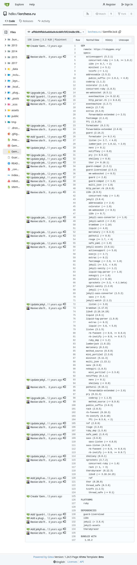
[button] (64, 57)
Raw (78, 39)
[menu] (59, 562)
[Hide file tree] (6, 32)
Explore (19, 4)
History (109, 39)
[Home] (7, 4)
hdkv (12, 14)
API (82, 561)
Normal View (92, 39)
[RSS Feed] (87, 13)
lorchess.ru (27, 14)
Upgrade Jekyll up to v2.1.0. (46, 92)
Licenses (72, 561)
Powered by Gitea (43, 557)
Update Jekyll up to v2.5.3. (45, 147)
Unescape (124, 39)
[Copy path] (119, 32)
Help (32, 4)
